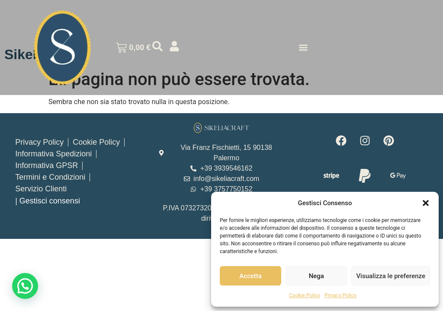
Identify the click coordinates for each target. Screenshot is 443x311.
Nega (316, 276)
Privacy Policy (340, 295)
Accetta (250, 276)
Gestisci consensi (49, 201)
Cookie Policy (304, 295)
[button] (425, 203)
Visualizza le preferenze (390, 276)
